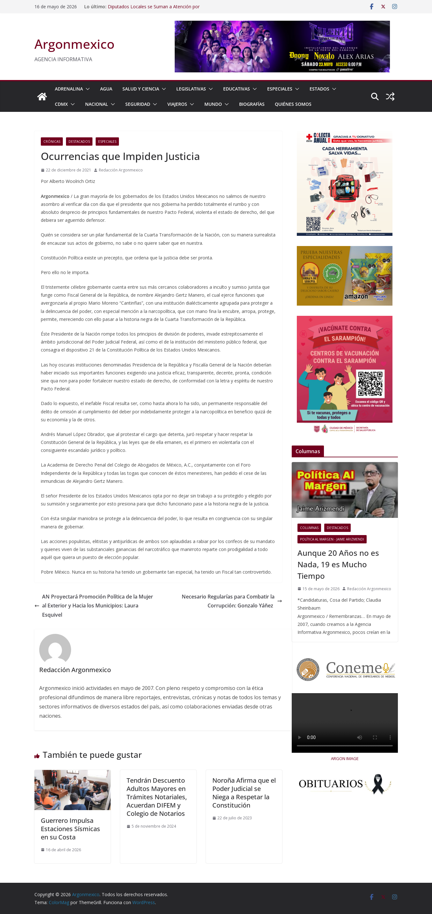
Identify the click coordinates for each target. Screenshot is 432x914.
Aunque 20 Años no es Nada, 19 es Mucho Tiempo (338, 564)
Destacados (79, 141)
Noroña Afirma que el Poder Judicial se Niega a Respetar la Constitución (244, 792)
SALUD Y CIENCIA (140, 89)
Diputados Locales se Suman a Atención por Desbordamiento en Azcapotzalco (154, 10)
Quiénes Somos (293, 104)
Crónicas (51, 141)
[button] (86, 88)
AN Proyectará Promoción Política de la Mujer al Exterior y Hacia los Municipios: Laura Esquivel (93, 606)
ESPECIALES (279, 89)
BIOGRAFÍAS (252, 104)
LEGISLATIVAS (191, 89)
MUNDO (213, 104)
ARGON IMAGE (345, 758)
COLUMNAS (309, 528)
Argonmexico (74, 44)
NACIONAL (96, 104)
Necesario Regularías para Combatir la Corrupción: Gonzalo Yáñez (232, 601)
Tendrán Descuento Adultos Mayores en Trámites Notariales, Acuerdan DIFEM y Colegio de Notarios (157, 797)
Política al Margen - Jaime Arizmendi (332, 539)
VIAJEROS (177, 104)
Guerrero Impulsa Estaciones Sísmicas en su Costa (70, 828)
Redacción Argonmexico (121, 170)
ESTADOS (319, 89)
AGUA (106, 89)
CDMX (61, 104)
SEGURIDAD (137, 104)
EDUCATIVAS (236, 89)
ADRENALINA (69, 89)
